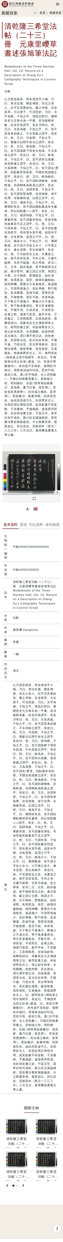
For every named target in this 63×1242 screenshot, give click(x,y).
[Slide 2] (17, 1185)
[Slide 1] (13, 1185)
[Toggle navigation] (57, 4)
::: (35, 12)
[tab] (11, 525)
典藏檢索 (55, 12)
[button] (28, 509)
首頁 (42, 12)
